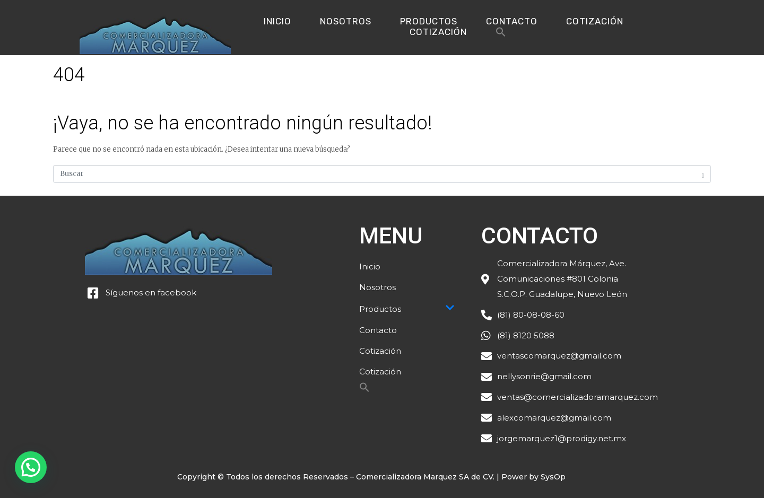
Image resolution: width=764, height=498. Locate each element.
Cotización (594, 21)
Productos (428, 21)
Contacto (511, 21)
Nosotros (345, 21)
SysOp (553, 477)
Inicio (277, 21)
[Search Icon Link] (501, 34)
